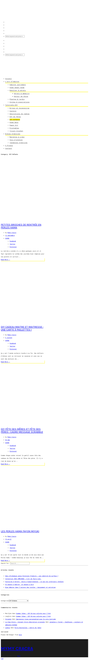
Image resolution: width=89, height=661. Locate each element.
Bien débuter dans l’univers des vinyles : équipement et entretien (30, 587)
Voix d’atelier (16, 140)
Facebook (13, 241)
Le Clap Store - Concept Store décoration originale (25, 622)
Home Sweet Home (17, 87)
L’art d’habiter (12, 81)
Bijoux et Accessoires (19, 108)
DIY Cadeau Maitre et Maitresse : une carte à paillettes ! (22, 328)
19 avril (8, 539)
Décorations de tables (20, 114)
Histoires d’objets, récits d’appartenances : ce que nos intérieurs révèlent (34, 581)
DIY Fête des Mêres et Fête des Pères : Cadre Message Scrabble (22, 430)
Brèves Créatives (12, 134)
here (20, 635)
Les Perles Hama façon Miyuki (20, 531)
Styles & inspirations (20, 102)
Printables (14, 128)
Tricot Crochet (16, 131)
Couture (13, 111)
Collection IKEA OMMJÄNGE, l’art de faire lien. (23, 579)
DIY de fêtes (15, 117)
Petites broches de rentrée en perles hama (21, 226)
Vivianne (8, 619)
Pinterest (13, 247)
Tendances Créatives (19, 143)
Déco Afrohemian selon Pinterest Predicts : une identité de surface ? (31, 576)
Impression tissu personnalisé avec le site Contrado (36, 619)
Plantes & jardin (17, 99)
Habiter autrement (18, 85)
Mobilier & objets (18, 90)
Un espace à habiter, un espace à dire (19, 584)
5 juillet (8, 338)
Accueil (8, 78)
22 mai (7, 440)
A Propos (9, 145)
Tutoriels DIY (11, 105)
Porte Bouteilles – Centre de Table (28, 628)
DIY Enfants (15, 119)
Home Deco (14, 122)
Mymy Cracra (12, 232)
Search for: (5, 563)
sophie (7, 628)
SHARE (7, 238)
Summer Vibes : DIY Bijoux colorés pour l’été (33, 613)
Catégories (5, 601)
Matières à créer (17, 137)
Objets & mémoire (21, 93)
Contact (8, 148)
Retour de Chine (21, 96)
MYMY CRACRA (17, 648)
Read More (5, 259)
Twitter (12, 244)
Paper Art (14, 125)
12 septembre (10, 235)
